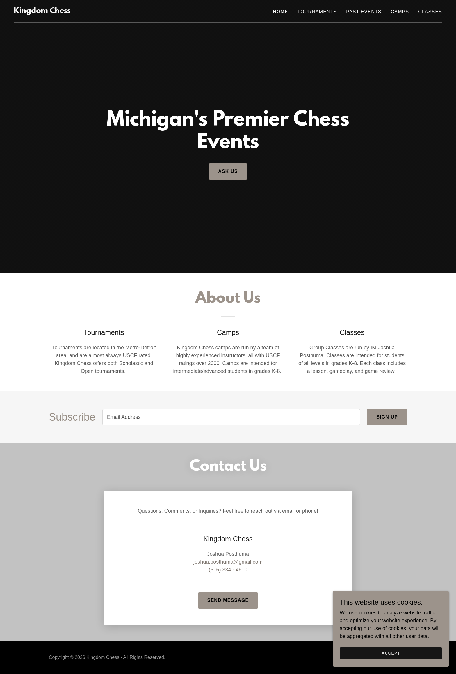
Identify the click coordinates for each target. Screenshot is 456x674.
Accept (391, 653)
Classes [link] (430, 11)
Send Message (228, 600)
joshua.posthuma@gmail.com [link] (227, 562)
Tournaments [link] (317, 11)
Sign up (387, 416)
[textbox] (231, 417)
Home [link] (280, 11)
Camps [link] (400, 11)
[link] (42, 11)
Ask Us (228, 171)
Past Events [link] (363, 11)
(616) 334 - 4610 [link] (228, 570)
